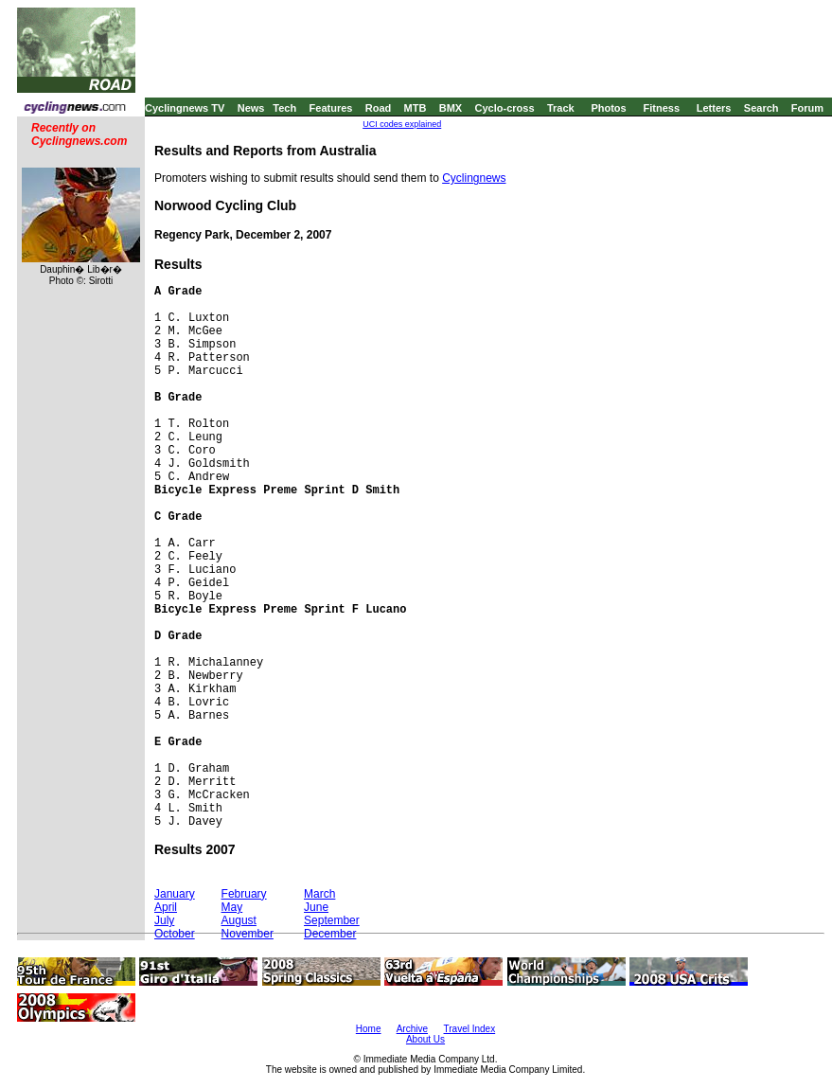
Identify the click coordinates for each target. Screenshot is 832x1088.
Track (561, 108)
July (164, 920)
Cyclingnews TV (184, 108)
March (319, 894)
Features (331, 108)
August (239, 920)
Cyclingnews (473, 178)
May (232, 907)
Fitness (661, 108)
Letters (714, 108)
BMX (450, 108)
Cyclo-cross (505, 108)
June (316, 907)
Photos (608, 108)
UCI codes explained (402, 124)
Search (761, 108)
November (247, 933)
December (330, 933)
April (165, 907)
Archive (412, 1029)
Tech (284, 108)
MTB (415, 108)
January (174, 894)
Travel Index (470, 1029)
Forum (807, 108)
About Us (425, 1039)
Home (368, 1029)
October (174, 933)
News (251, 108)
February (244, 894)
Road (378, 108)
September (332, 920)
